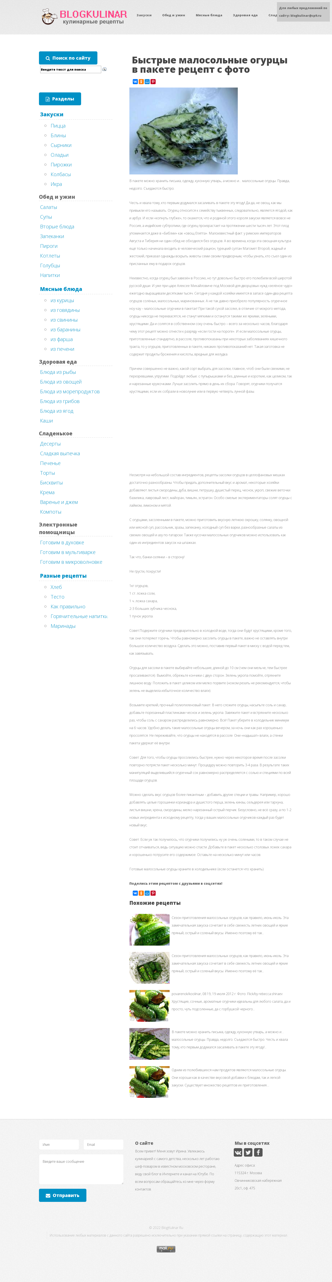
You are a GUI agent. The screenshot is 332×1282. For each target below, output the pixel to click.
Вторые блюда (57, 226)
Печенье (50, 462)
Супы (46, 216)
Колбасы (61, 174)
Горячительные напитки (79, 616)
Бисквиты (51, 482)
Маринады (63, 625)
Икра (56, 183)
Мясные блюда (209, 15)
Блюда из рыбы (58, 371)
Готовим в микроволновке (71, 561)
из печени (62, 348)
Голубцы (50, 265)
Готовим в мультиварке (67, 551)
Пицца (58, 125)
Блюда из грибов (60, 401)
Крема (47, 492)
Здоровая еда (245, 15)
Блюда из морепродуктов (70, 391)
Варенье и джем (59, 501)
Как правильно (68, 606)
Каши (46, 420)
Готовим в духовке (62, 542)
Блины (58, 135)
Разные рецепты (63, 575)
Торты (47, 472)
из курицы (62, 300)
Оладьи (60, 154)
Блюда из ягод (56, 410)
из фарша (62, 339)
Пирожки (61, 164)
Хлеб (56, 586)
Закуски (144, 15)
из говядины (65, 309)
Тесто (57, 596)
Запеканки (52, 236)
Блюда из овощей (61, 381)
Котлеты (50, 255)
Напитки (50, 274)
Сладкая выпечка (60, 453)
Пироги (49, 245)
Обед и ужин (173, 15)
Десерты (50, 443)
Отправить (66, 1195)
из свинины (64, 319)
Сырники (61, 144)
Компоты (50, 511)
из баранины (65, 329)
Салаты (48, 206)
